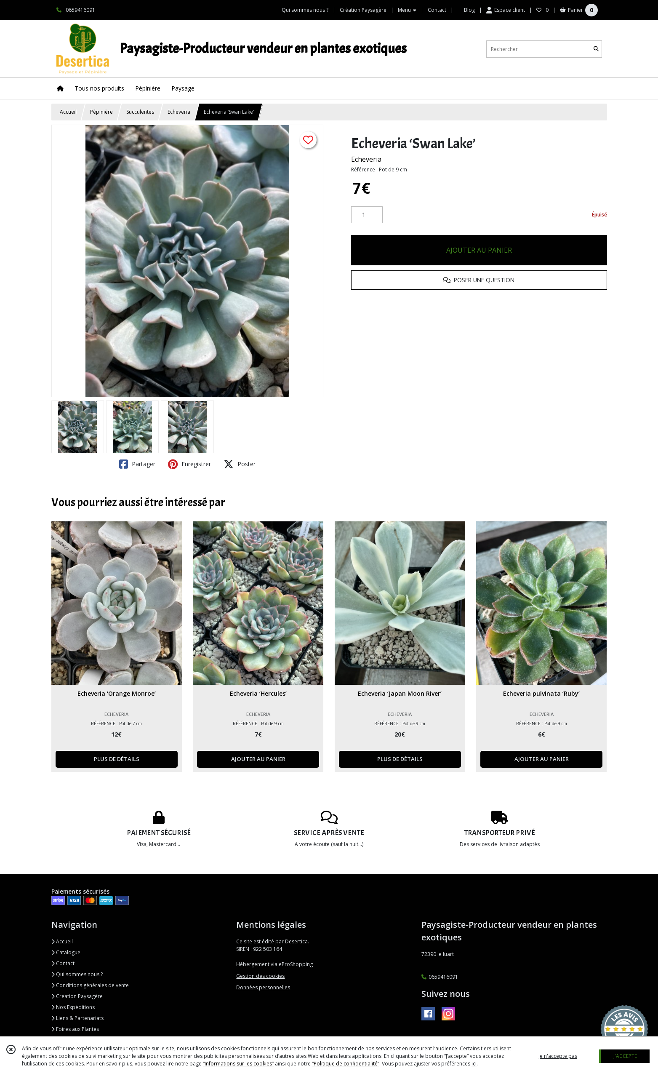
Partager (137, 464)
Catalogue (65, 952)
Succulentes (140, 111)
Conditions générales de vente (90, 985)
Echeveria (179, 111)
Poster (240, 464)
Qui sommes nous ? (77, 974)
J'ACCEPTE (625, 1056)
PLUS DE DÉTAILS (116, 759)
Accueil (68, 111)
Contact (437, 9)
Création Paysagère (77, 996)
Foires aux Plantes (75, 1029)
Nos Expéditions (73, 1007)
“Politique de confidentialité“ (345, 1063)
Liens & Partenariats (77, 1018)
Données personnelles (263, 987)
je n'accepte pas (557, 1056)
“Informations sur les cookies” (238, 1063)
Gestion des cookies (260, 976)
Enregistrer (189, 464)
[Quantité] (367, 214)
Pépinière (101, 111)
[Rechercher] (596, 49)
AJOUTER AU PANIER (479, 250)
